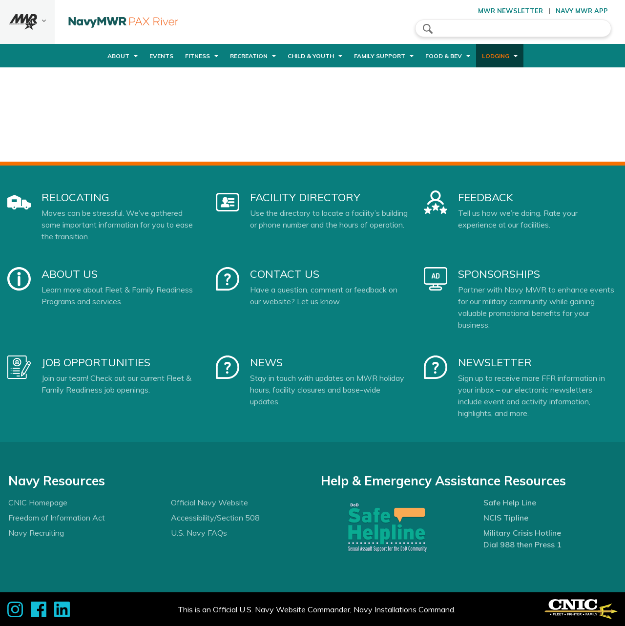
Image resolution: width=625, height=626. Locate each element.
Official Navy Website (209, 502)
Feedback (485, 197)
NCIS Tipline (505, 517)
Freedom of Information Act (56, 517)
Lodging (495, 56)
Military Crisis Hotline (522, 533)
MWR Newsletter (510, 11)
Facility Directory (305, 197)
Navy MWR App (582, 11)
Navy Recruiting (36, 533)
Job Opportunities (96, 362)
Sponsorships (499, 274)
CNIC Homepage (37, 502)
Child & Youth (311, 56)
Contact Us (284, 274)
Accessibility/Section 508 (215, 517)
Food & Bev (443, 56)
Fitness (197, 56)
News (266, 362)
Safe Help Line (509, 502)
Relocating (75, 197)
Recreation (249, 56)
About (118, 56)
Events (161, 56)
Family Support (379, 56)
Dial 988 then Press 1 (522, 544)
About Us (70, 274)
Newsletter (495, 362)
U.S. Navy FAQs (199, 533)
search (428, 29)
